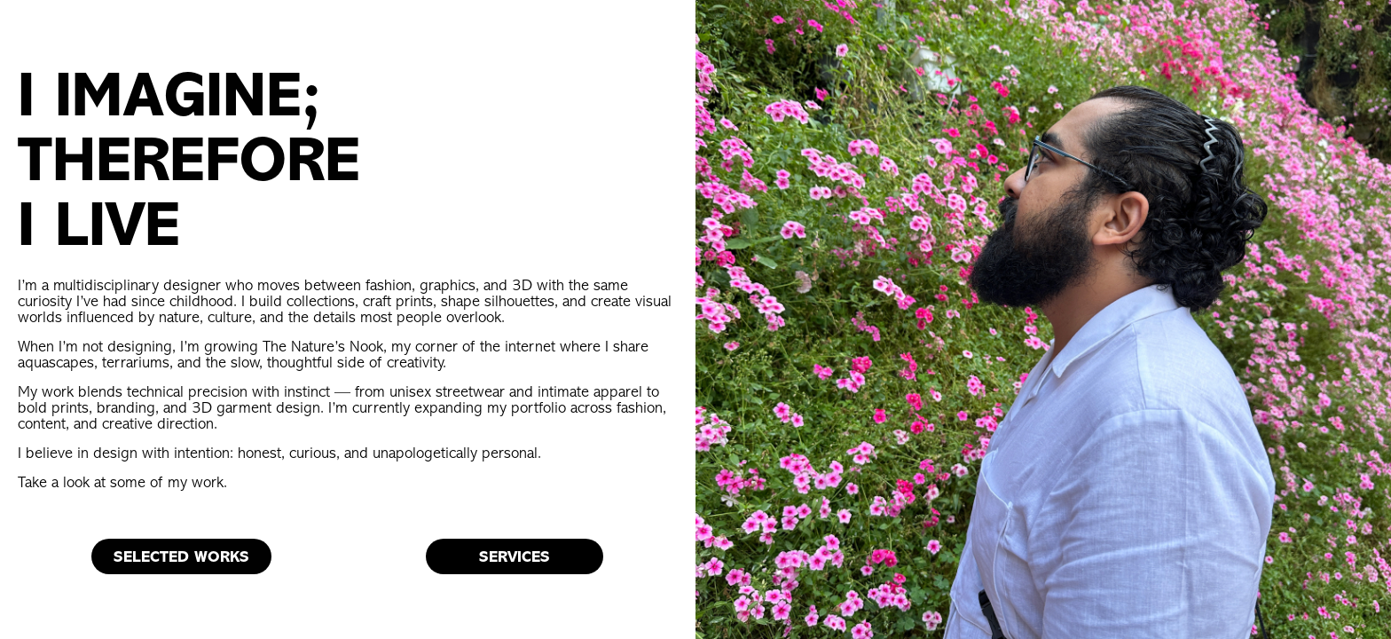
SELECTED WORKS (181, 556)
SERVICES (514, 556)
